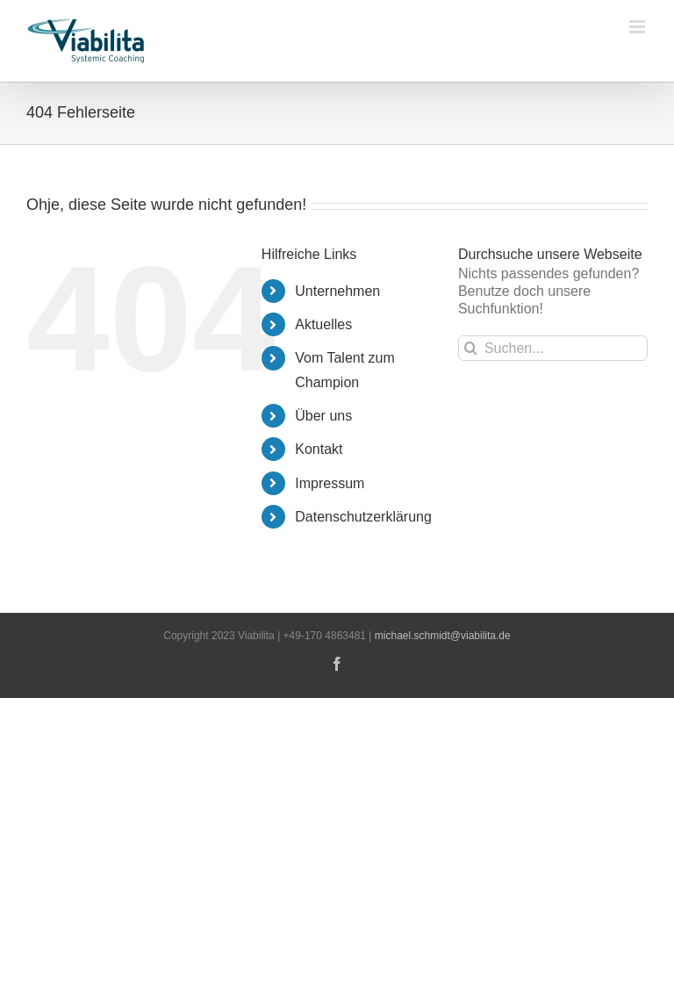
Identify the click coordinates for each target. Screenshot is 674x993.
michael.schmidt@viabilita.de (443, 636)
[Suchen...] (553, 348)
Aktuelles (323, 324)
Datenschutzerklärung (363, 516)
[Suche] (471, 348)
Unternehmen (337, 291)
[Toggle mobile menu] (638, 27)
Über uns (323, 415)
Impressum (329, 483)
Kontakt (318, 449)
